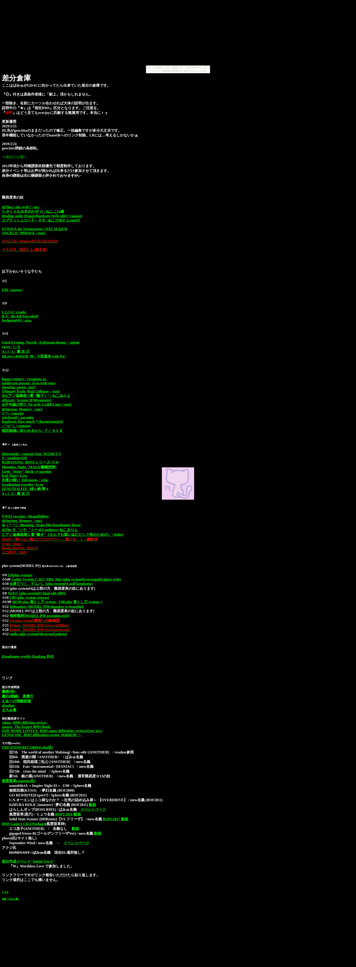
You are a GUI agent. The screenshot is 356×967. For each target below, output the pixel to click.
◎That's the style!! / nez (20, 207)
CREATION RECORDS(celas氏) (27, 747)
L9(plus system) (20, 575)
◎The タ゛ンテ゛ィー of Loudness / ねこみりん (40, 530)
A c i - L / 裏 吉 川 (16, 351)
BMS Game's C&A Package (23, 824)
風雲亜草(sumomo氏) (18, 781)
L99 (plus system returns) (29, 597)
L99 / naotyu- (12, 290)
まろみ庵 (9, 710)
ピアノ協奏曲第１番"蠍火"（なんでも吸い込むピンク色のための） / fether (62, 534)
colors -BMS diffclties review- (25, 723)
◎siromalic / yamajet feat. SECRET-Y (31, 454)
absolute (8, 706)
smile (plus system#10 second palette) (38, 634)
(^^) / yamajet (13, 413)
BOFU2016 (63, 814)
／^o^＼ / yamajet (16, 426)
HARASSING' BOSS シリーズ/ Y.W (30, 462)
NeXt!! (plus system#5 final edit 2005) (37, 593)
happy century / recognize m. (24, 379)
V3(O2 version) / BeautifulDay (25, 516)
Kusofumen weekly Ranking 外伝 (28, 656)
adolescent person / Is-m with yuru (28, 383)
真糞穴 (27, 696)
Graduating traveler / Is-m (22, 484)
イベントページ (93, 809)
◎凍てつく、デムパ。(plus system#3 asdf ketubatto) (51, 584)
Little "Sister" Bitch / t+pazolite (27, 471)
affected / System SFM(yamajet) (27, 400)
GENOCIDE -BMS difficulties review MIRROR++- (42, 735)
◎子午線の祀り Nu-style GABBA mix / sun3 (36, 404)
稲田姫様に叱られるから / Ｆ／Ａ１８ (32, 431)
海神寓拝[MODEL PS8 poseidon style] (39, 616)
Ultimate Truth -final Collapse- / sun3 (31, 391)
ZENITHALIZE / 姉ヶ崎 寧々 (25, 489)
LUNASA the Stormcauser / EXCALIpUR (34, 229)
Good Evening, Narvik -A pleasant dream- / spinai (40, 342)
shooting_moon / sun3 (19, 387)
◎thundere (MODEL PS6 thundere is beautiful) (47, 607)
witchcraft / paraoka (18, 417)
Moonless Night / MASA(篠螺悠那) (29, 467)
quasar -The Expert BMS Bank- (26, 727)
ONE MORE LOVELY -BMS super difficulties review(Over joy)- (52, 731)
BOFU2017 (111, 819)
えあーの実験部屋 (16, 701)
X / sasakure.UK (14, 458)
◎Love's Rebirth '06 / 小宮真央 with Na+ (34, 356)
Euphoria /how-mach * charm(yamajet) (32, 421)
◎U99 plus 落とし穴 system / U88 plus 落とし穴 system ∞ (57, 602)
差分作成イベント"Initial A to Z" (28, 861)
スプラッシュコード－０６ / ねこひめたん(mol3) (41, 220)
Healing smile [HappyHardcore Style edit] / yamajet (42, 216)
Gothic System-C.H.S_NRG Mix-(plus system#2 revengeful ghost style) (66, 579)
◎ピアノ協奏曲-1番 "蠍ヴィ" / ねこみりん (36, 396)
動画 (92, 805)
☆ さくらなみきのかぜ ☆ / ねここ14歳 (33, 211)
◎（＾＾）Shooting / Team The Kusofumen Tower (41, 525)
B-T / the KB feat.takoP (20, 316)
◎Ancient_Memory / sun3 (22, 409)
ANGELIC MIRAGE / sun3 (23, 233)
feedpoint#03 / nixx (16, 320)
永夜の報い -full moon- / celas (25, 480)
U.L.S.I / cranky (14, 312)
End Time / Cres (14, 476)
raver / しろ (11, 347)
